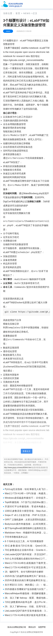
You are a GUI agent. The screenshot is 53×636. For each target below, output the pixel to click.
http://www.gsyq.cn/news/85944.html (18, 467)
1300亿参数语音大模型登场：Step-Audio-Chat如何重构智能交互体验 (26, 510)
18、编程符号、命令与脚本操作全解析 (24, 571)
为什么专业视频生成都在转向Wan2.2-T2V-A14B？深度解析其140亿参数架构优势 (26, 558)
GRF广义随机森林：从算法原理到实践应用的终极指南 (26, 519)
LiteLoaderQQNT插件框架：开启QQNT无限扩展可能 (26, 553)
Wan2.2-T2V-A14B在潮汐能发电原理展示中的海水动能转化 (26, 614)
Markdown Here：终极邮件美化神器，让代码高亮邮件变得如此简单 (26, 532)
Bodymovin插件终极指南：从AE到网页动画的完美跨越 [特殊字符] (26, 523)
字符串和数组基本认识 (16, 536)
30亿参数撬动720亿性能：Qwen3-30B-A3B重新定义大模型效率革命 (26, 545)
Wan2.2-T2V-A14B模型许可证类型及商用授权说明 (26, 567)
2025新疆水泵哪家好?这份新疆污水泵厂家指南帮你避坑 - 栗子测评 (26, 588)
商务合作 (32, 626)
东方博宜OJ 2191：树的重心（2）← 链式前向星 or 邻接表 (26, 584)
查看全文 (27, 450)
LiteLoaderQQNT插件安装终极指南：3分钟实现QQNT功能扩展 (26, 610)
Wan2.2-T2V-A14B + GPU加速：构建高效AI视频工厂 (26, 493)
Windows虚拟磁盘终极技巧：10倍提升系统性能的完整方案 (26, 497)
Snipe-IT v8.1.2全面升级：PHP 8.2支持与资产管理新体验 (26, 514)
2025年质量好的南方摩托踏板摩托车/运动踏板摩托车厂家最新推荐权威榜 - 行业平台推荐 (26, 579)
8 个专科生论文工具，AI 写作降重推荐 (24, 540)
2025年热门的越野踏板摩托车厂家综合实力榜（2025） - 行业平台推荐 (26, 575)
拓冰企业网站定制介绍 (16, 626)
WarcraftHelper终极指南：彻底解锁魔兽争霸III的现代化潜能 (26, 593)
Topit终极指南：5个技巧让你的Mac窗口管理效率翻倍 (26, 501)
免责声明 (42, 626)
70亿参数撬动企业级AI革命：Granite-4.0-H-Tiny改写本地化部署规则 (26, 549)
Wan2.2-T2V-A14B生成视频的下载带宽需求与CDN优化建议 (26, 562)
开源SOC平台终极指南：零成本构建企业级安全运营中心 (26, 506)
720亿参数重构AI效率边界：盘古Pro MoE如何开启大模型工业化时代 (26, 601)
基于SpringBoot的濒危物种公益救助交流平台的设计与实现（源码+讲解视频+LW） (26, 527)
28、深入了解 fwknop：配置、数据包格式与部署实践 (26, 597)
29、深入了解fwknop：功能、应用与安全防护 (26, 606)
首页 (18, 13)
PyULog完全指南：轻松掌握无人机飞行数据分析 (26, 488)
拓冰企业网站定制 (28, 631)
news (27, 13)
